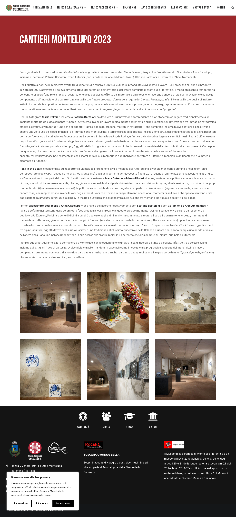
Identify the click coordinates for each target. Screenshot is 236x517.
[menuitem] (42, 7)
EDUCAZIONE (129, 7)
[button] (232, 7)
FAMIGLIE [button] (106, 426)
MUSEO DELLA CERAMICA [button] (71, 7)
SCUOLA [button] (129, 426)
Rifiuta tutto (42, 503)
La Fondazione (179, 7)
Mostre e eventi (202, 7)
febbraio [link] (173, 468)
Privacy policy (56, 510)
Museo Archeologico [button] (104, 7)
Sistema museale (42, 7)
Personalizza (21, 503)
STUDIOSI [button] (153, 426)
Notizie (221, 7)
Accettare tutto (63, 503)
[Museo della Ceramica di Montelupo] (18, 7)
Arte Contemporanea (153, 7)
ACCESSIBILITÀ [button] (83, 426)
